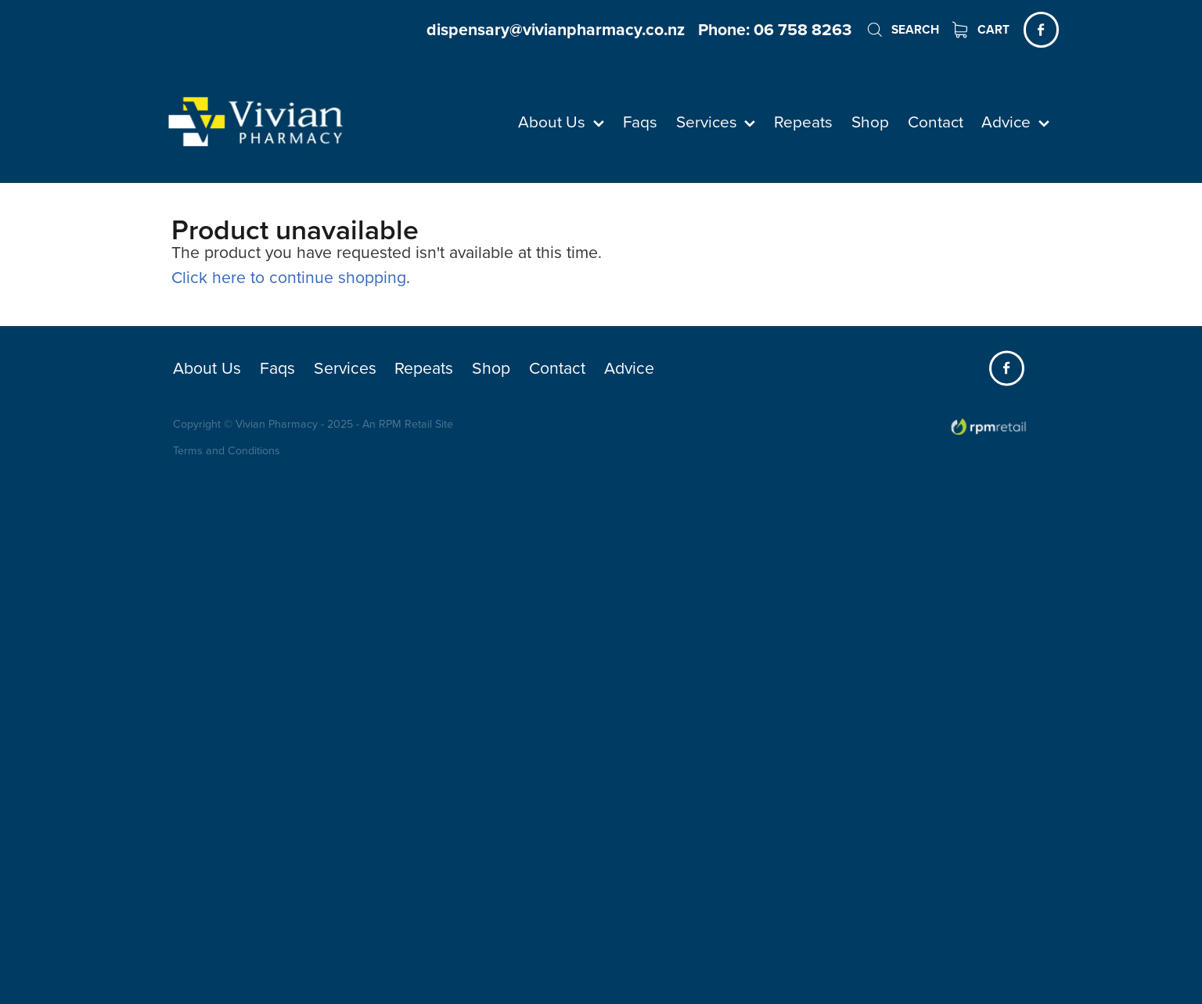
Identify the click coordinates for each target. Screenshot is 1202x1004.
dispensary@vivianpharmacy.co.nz (555, 29)
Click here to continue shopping (288, 277)
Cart (981, 29)
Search (902, 29)
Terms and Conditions (226, 450)
